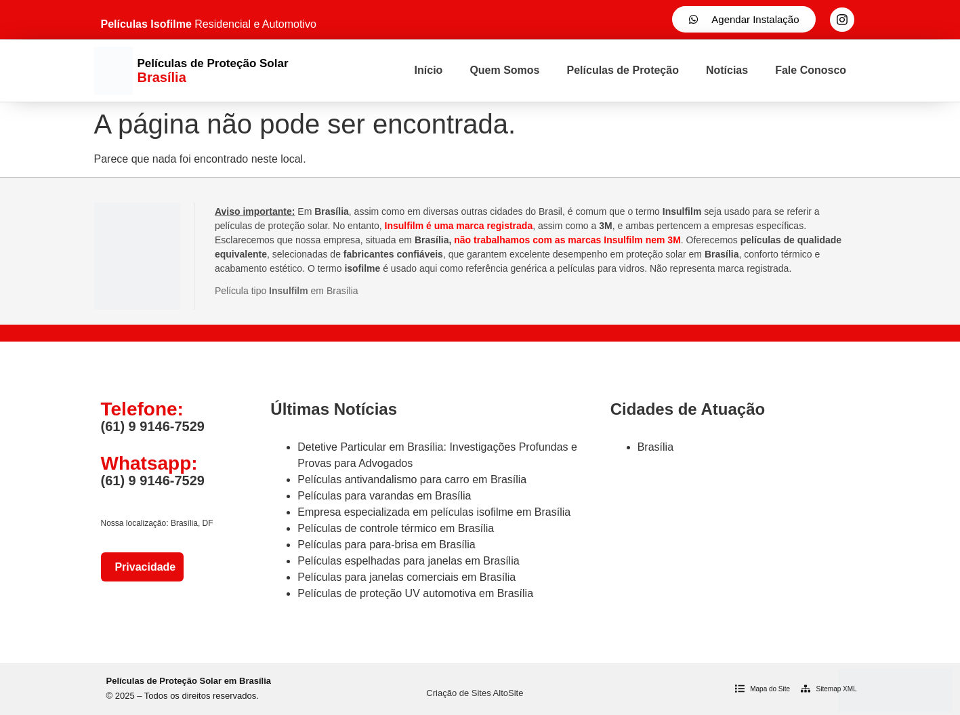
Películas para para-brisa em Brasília (386, 544)
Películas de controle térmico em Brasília (395, 528)
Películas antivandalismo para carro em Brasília (411, 479)
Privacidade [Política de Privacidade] (142, 567)
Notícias (727, 70)
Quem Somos (504, 70)
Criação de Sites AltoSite (474, 693)
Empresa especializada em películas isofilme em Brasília (433, 512)
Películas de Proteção (623, 70)
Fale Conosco (810, 70)
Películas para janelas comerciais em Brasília (406, 577)
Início (429, 70)
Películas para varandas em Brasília (384, 496)
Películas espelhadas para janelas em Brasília (408, 561)
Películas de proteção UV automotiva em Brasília (415, 593)
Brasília (655, 447)
